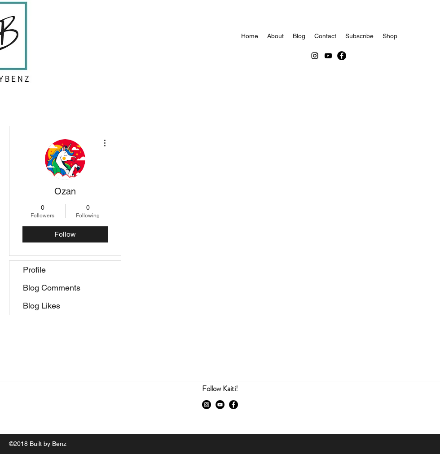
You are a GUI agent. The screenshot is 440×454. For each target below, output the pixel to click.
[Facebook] (341, 55)
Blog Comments (51, 287)
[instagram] (314, 55)
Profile (34, 269)
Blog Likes (41, 305)
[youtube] (328, 55)
